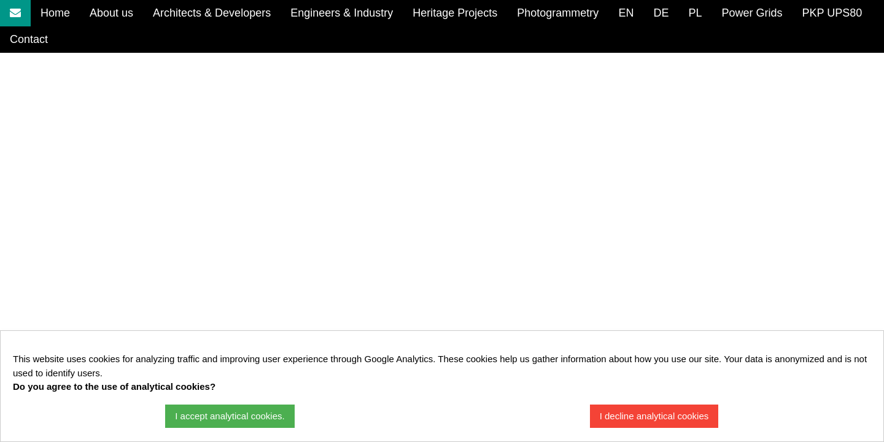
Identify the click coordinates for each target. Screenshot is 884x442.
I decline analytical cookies (654, 416)
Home (55, 13)
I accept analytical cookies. (229, 416)
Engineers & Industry (341, 13)
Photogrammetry (558, 13)
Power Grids (751, 13)
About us (111, 13)
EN (626, 13)
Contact (29, 39)
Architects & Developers (212, 13)
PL (695, 13)
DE (661, 13)
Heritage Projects (455, 13)
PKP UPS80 (832, 13)
